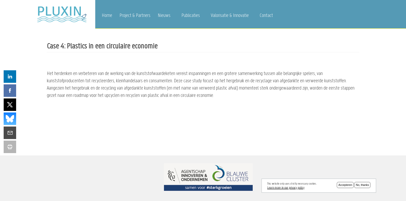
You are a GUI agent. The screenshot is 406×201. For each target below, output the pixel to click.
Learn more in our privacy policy (285, 188)
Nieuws (164, 15)
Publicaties (190, 15)
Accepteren (345, 185)
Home (107, 15)
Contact (266, 15)
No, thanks (362, 185)
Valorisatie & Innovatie (230, 15)
